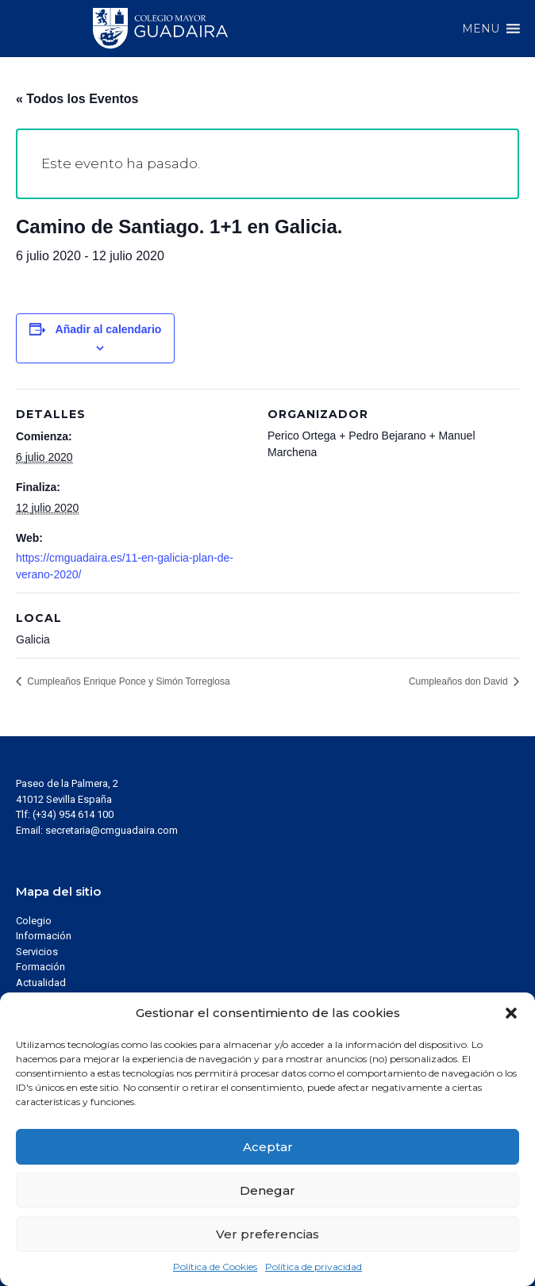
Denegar (267, 1190)
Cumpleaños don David (459, 681)
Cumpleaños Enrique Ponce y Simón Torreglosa (127, 681)
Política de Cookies (215, 1267)
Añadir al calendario (109, 329)
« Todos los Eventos (77, 99)
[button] (511, 1013)
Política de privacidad (313, 1267)
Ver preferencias (267, 1234)
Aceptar (268, 1146)
